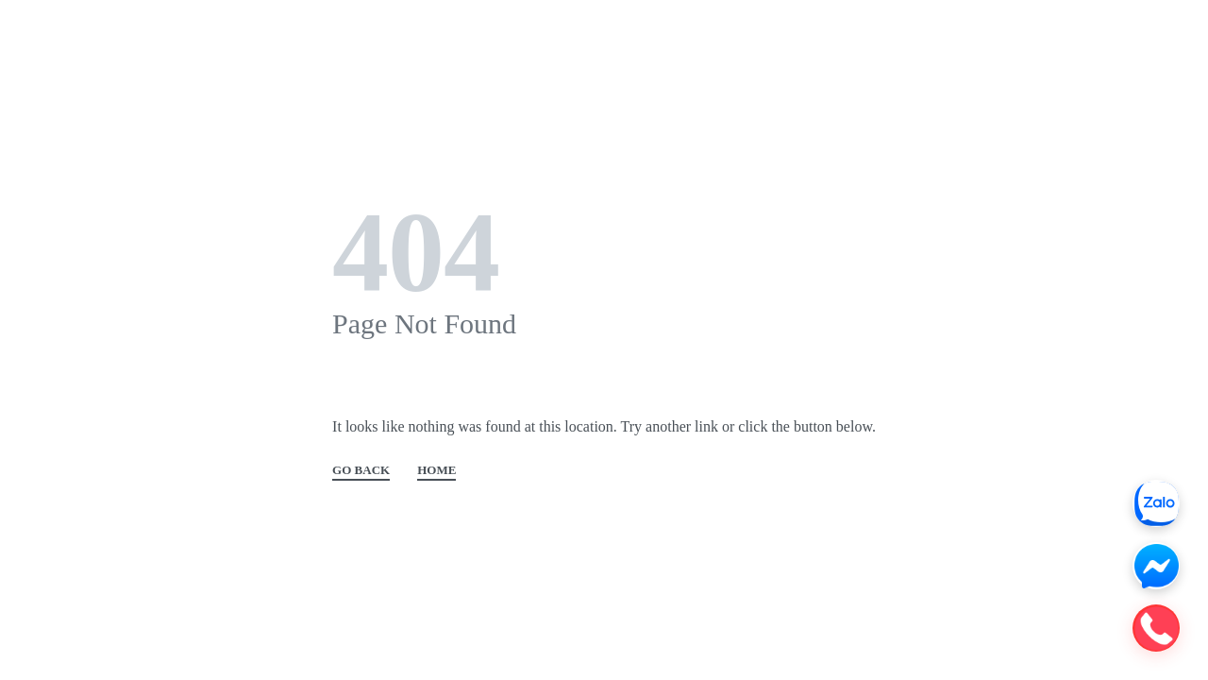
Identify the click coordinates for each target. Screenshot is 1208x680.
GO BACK (361, 470)
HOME (436, 470)
